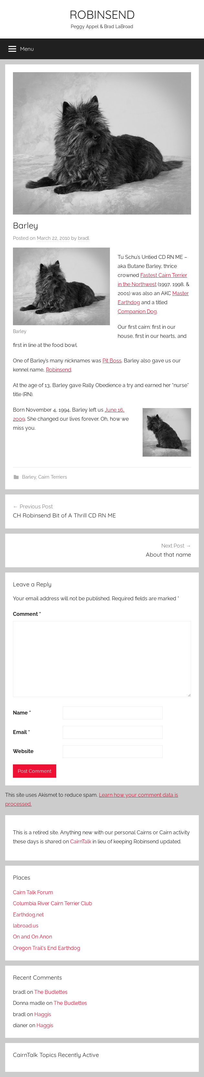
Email (21, 732)
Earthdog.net (28, 915)
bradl (83, 238)
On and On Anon (32, 937)
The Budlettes (51, 992)
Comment (27, 614)
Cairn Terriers (52, 477)
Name (22, 713)
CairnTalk (80, 841)
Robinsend (58, 370)
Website (23, 751)
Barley (29, 477)
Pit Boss (112, 361)
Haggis (42, 1014)
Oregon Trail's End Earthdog (46, 948)
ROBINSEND (102, 14)
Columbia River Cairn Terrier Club (52, 903)
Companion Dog (137, 311)
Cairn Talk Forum (33, 892)
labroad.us (25, 926)
